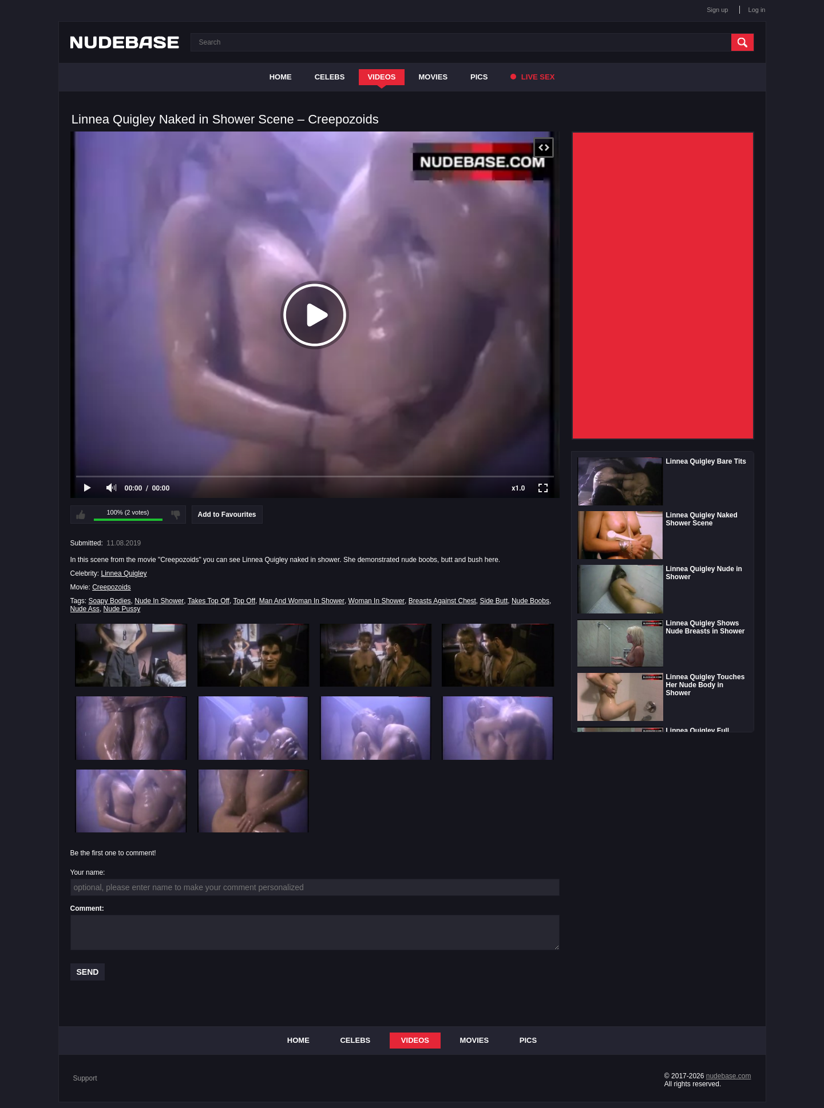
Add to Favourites (227, 515)
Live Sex (532, 77)
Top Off (244, 601)
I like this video (80, 514)
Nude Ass (85, 609)
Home (281, 77)
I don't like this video (175, 514)
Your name (87, 872)
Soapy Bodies (110, 601)
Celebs (330, 77)
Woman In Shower (376, 601)
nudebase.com (728, 1076)
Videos (381, 77)
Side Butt (494, 601)
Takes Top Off (208, 601)
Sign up (717, 9)
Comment (86, 908)
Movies (433, 77)
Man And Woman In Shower (301, 601)
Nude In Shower (159, 601)
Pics (479, 77)
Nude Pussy (122, 609)
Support (85, 1078)
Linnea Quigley (124, 573)
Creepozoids (111, 587)
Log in (757, 9)
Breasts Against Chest (442, 601)
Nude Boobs (530, 601)
